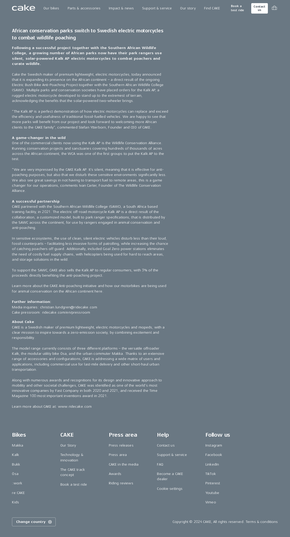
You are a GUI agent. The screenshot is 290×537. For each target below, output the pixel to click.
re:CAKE (18, 493)
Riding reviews (121, 483)
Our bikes (51, 8)
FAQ (160, 464)
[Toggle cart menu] (274, 8)
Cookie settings (169, 489)
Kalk (15, 455)
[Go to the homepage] (23, 8)
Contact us (259, 8)
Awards (115, 474)
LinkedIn (212, 464)
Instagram (213, 445)
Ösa (15, 474)
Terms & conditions (262, 522)
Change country (34, 521)
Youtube (212, 493)
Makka (17, 445)
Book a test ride (237, 8)
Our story (188, 8)
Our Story (68, 445)
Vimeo (210, 502)
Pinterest (212, 483)
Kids (15, 502)
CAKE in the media (123, 464)
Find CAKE (212, 8)
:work (17, 483)
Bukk (16, 464)
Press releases (121, 445)
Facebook (213, 455)
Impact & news (121, 8)
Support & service (157, 8)
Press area (118, 455)
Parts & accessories (84, 8)
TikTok (210, 474)
